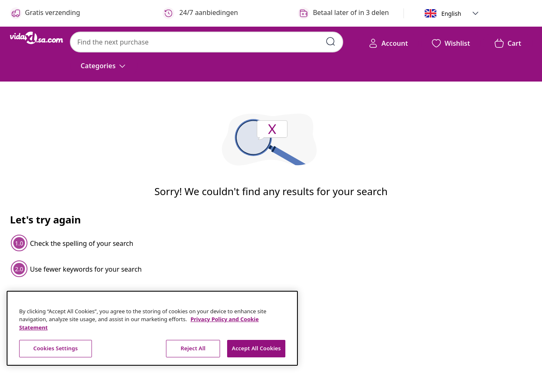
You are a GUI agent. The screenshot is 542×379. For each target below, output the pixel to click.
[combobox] (206, 42)
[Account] (388, 43)
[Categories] (104, 66)
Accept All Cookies (256, 348)
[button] (475, 13)
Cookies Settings (55, 348)
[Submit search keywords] (330, 41)
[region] (152, 328)
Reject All (193, 348)
